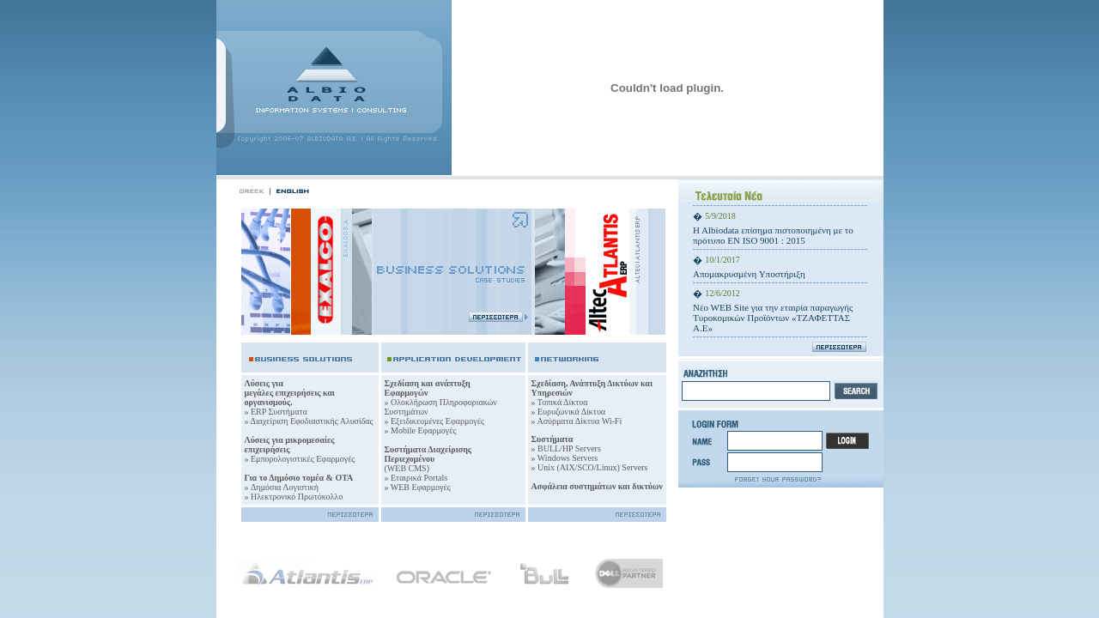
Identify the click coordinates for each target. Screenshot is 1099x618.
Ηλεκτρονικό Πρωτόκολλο (297, 496)
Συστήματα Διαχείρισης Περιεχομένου (428, 454)
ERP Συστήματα (279, 411)
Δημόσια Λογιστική (285, 487)
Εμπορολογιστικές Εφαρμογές (302, 459)
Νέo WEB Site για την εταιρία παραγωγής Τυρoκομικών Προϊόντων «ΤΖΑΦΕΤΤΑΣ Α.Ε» (773, 317)
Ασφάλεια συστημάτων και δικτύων (597, 486)
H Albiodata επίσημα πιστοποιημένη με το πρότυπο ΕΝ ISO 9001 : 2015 (773, 235)
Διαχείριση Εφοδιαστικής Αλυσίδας (311, 421)
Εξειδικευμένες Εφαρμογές (437, 421)
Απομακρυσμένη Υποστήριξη (749, 274)
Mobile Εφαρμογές (423, 430)
